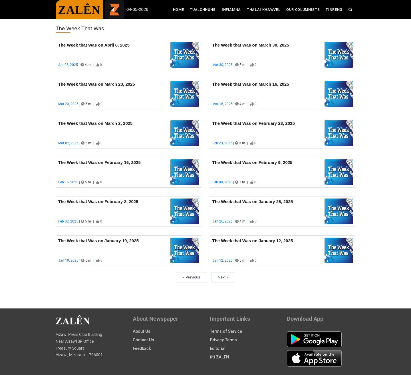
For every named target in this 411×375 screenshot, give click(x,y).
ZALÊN (79, 10)
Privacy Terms (223, 339)
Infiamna (231, 9)
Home (180, 9)
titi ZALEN (219, 357)
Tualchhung (203, 9)
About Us (141, 331)
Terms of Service (226, 331)
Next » (223, 277)
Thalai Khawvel (263, 9)
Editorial (217, 348)
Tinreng (334, 9)
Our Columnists (303, 9)
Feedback (142, 348)
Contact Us (143, 339)
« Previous (191, 277)
